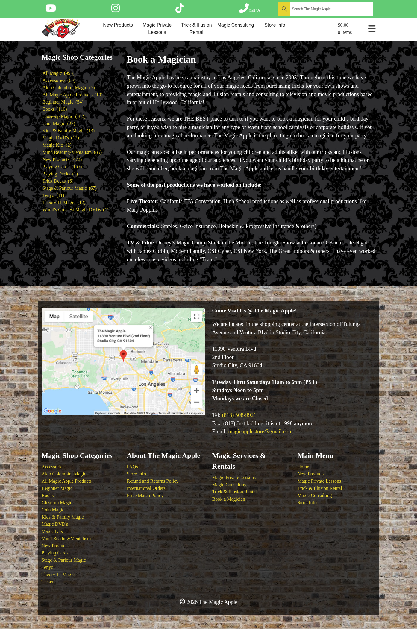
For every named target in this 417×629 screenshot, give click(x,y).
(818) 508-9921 (239, 415)
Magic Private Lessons (157, 28)
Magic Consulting (235, 25)
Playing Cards (55, 552)
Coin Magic (53, 509)
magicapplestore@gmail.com (260, 431)
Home (303, 466)
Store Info (274, 25)
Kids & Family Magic (63, 516)
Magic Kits (52, 531)
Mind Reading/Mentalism (66, 538)
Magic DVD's (55, 524)
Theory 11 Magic (58, 574)
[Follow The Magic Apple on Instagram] (115, 10)
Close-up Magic (57, 502)
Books (48, 495)
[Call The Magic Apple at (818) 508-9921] (250, 10)
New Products (118, 25)
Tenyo (48, 567)
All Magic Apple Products (67, 481)
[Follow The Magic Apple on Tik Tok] (179, 10)
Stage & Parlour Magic (64, 560)
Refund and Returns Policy (153, 481)
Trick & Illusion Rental (196, 28)
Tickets (49, 581)
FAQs (132, 466)
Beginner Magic (57, 488)
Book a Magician (228, 499)
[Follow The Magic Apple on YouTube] (50, 10)
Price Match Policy (145, 495)
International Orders (146, 488)
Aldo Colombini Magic (64, 473)
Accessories (53, 466)
